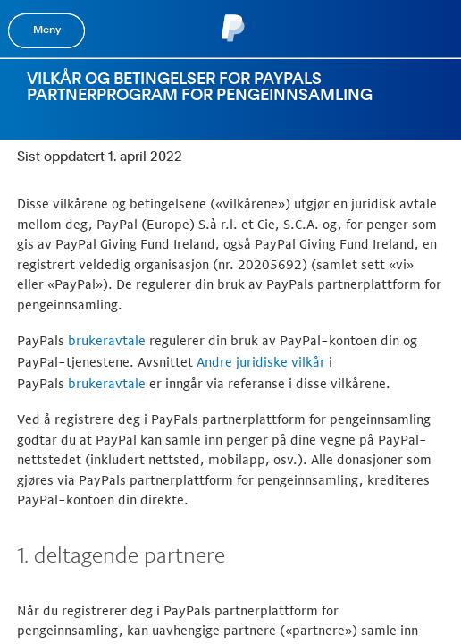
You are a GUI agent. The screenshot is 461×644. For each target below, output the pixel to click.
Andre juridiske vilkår (261, 361)
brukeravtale (107, 340)
